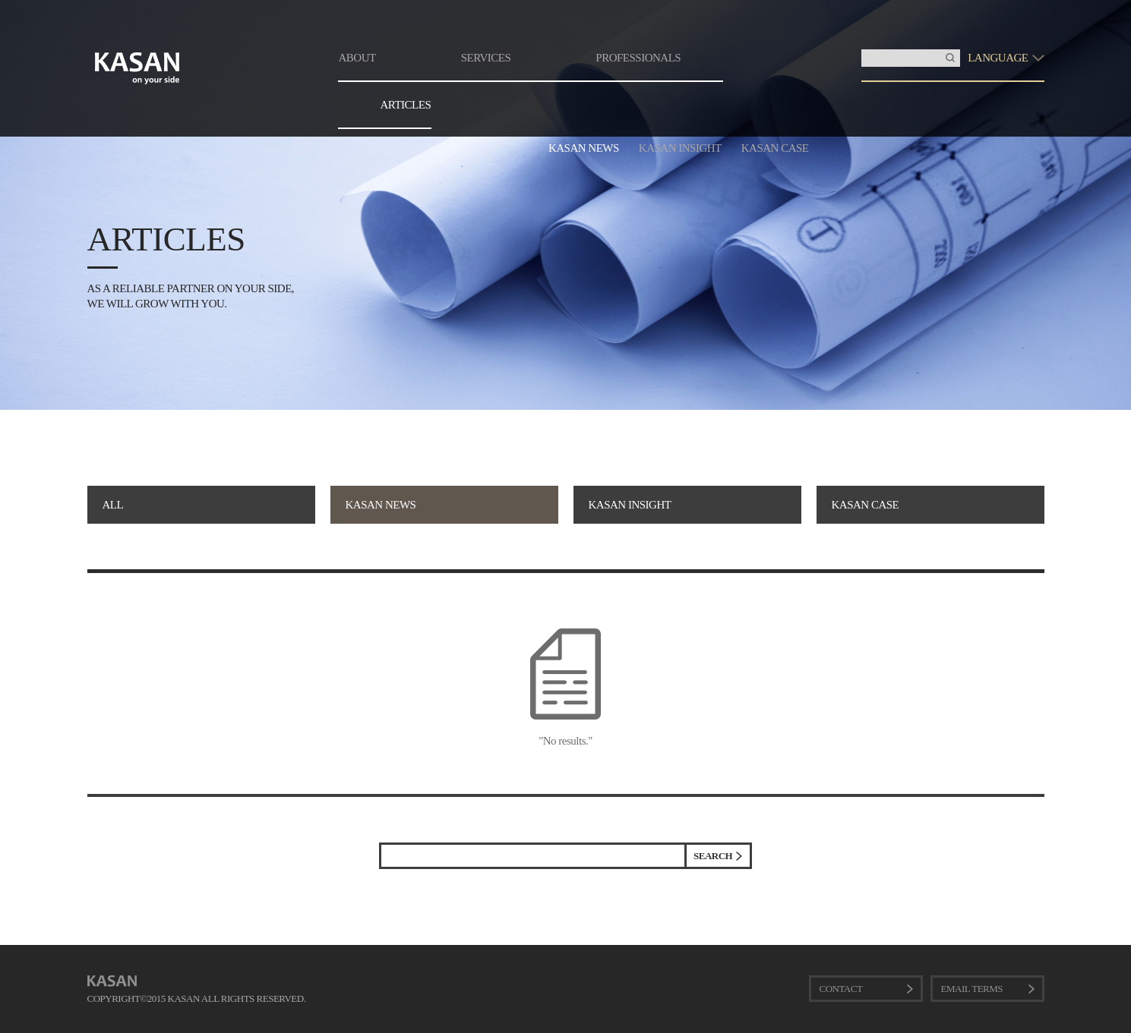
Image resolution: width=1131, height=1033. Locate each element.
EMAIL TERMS (972, 988)
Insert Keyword (861, 49)
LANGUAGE (998, 58)
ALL (113, 505)
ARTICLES (406, 105)
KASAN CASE (775, 148)
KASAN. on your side (137, 68)
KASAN (112, 981)
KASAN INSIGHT (680, 148)
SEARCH (712, 855)
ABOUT (357, 58)
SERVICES (486, 58)
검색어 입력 (381, 845)
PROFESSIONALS (638, 58)
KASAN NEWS (583, 148)
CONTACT (841, 988)
